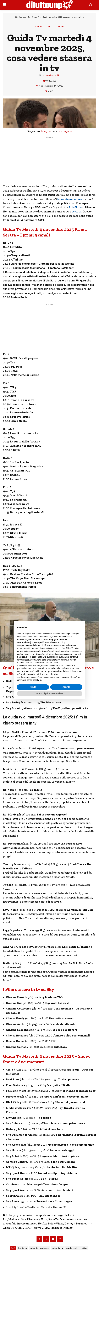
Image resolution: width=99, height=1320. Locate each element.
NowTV (38, 1227)
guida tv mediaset (39, 1248)
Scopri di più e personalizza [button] (49, 693)
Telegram (46, 131)
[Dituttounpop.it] (49, 5)
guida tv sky (72, 1248)
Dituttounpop (20, 17)
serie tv (76, 211)
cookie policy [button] (59, 642)
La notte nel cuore (69, 199)
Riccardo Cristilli (51, 75)
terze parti (60, 645)
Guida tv (60, 26)
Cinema (38, 26)
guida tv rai (57, 1248)
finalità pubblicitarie (49, 657)
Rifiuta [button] (33, 687)
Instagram (65, 131)
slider (84, 1248)
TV (29, 17)
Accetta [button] (66, 687)
